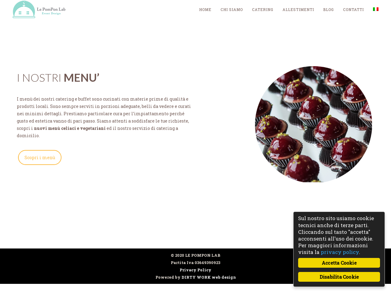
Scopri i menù (38, 157)
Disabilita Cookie (339, 276)
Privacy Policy (195, 269)
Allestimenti (298, 9)
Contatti (353, 9)
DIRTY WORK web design (208, 277)
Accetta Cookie (339, 262)
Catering (262, 9)
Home (205, 9)
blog (328, 9)
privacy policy (340, 251)
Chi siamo (232, 9)
